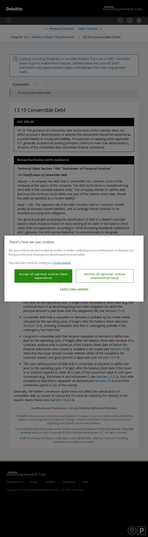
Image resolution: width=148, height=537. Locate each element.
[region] (74, 269)
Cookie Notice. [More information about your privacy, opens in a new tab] (62, 263)
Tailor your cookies (74, 289)
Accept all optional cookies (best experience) (43, 276)
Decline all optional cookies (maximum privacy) (104, 276)
